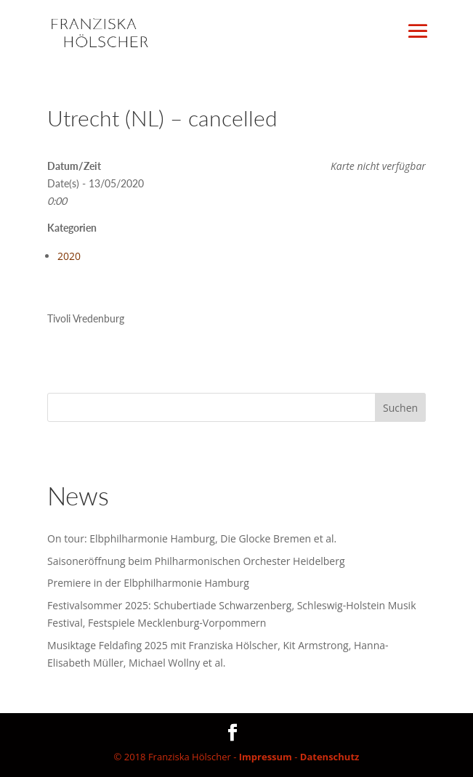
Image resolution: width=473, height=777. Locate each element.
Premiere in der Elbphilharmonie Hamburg (148, 583)
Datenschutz (330, 756)
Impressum (265, 756)
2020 (69, 256)
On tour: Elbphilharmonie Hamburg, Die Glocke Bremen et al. (191, 538)
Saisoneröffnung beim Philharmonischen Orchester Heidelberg (195, 561)
